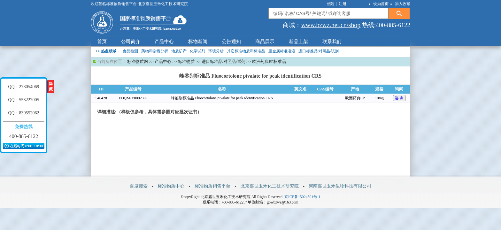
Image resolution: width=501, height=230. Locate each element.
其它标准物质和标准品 (246, 51)
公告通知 (231, 41)
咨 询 (399, 98)
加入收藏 (402, 4)
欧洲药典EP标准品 (269, 61)
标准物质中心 (171, 186)
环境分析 (216, 51)
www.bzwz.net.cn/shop (330, 24)
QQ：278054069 (23, 86)
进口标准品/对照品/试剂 (318, 51)
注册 (342, 4)
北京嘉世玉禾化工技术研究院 (270, 186)
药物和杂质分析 (154, 51)
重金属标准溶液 (281, 51)
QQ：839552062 (23, 113)
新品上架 (298, 41)
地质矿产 (179, 51)
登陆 (331, 4)
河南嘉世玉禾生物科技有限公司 (340, 186)
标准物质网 (137, 61)
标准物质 (186, 61)
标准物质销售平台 (212, 186)
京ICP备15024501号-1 (302, 197)
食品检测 (130, 51)
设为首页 (381, 4)
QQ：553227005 (23, 99)
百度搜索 (139, 186)
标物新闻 (197, 41)
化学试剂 (197, 51)
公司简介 (130, 41)
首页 (102, 41)
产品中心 (164, 41)
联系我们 (332, 41)
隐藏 (51, 86)
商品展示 (264, 41)
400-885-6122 (23, 136)
